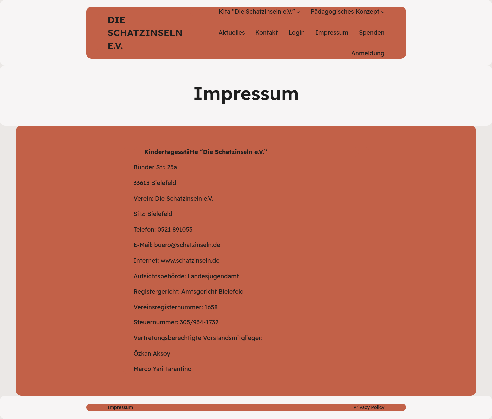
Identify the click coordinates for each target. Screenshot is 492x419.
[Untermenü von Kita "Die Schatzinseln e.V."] (298, 12)
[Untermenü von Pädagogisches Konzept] (383, 12)
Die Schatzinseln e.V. (145, 32)
